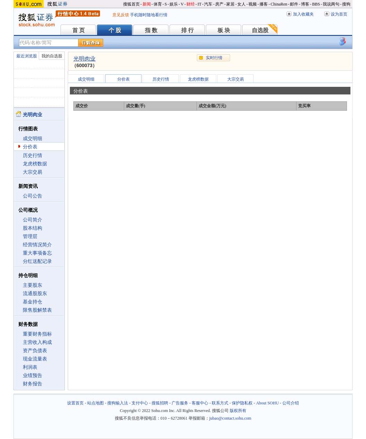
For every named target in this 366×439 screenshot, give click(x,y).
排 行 (187, 30)
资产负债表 (35, 350)
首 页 (78, 30)
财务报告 (32, 383)
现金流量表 (35, 359)
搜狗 (346, 4)
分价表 (30, 146)
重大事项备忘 (37, 253)
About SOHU (267, 403)
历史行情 (32, 155)
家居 (230, 4)
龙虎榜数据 (35, 163)
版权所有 (238, 410)
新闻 (147, 4)
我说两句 (331, 4)
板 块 (224, 30)
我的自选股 (52, 56)
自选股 (260, 30)
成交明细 (32, 138)
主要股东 (32, 285)
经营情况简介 (37, 244)
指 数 (151, 30)
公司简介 (32, 219)
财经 (190, 4)
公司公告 (32, 196)
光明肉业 (84, 59)
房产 (219, 4)
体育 (158, 4)
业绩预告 (32, 375)
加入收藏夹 (303, 14)
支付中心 (139, 403)
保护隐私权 (242, 403)
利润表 (30, 367)
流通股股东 (35, 293)
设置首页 (75, 403)
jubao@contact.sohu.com (230, 418)
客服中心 (200, 403)
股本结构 (32, 228)
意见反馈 (120, 14)
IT (199, 4)
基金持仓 (32, 301)
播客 (263, 4)
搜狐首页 (131, 4)
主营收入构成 (37, 342)
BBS (316, 4)
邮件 (294, 4)
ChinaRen (279, 4)
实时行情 (214, 57)
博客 (305, 4)
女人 (241, 4)
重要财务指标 (37, 334)
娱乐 (174, 4)
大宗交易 (32, 172)
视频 (252, 4)
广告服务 (180, 403)
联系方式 (220, 403)
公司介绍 (290, 403)
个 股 (115, 30)
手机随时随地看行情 (148, 14)
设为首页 (339, 14)
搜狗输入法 (117, 403)
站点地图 (95, 403)
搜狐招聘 (160, 403)
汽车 (208, 4)
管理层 (30, 236)
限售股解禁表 (37, 310)
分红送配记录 (37, 261)
